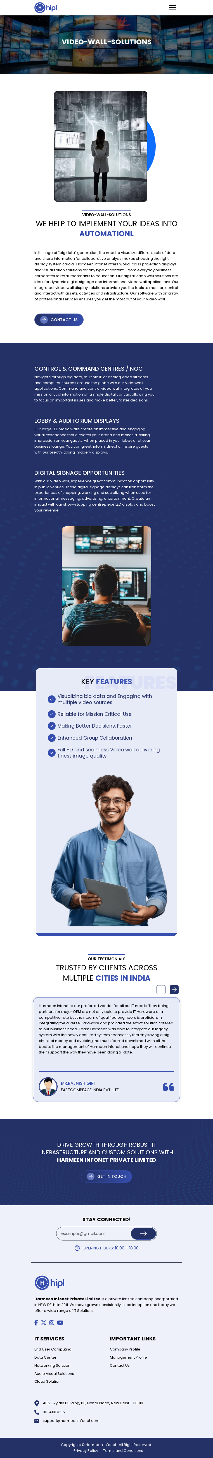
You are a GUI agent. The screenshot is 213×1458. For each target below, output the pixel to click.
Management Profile (128, 1357)
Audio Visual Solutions (54, 1373)
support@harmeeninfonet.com (71, 1420)
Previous (161, 989)
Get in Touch (111, 1176)
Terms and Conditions (123, 1450)
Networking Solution (52, 1365)
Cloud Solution (47, 1381)
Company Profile (125, 1349)
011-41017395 (54, 1412)
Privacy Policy (86, 1450)
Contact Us (120, 1365)
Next (174, 989)
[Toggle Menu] (172, 7)
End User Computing (53, 1349)
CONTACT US (64, 320)
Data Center (45, 1357)
